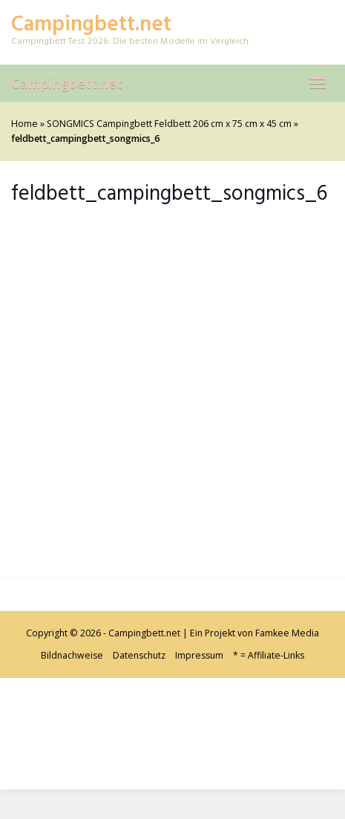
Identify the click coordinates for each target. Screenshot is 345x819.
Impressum (199, 655)
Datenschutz (139, 655)
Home (24, 123)
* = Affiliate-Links (268, 655)
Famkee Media (287, 633)
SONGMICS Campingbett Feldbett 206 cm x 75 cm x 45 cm (169, 123)
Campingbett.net (66, 83)
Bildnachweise (72, 655)
